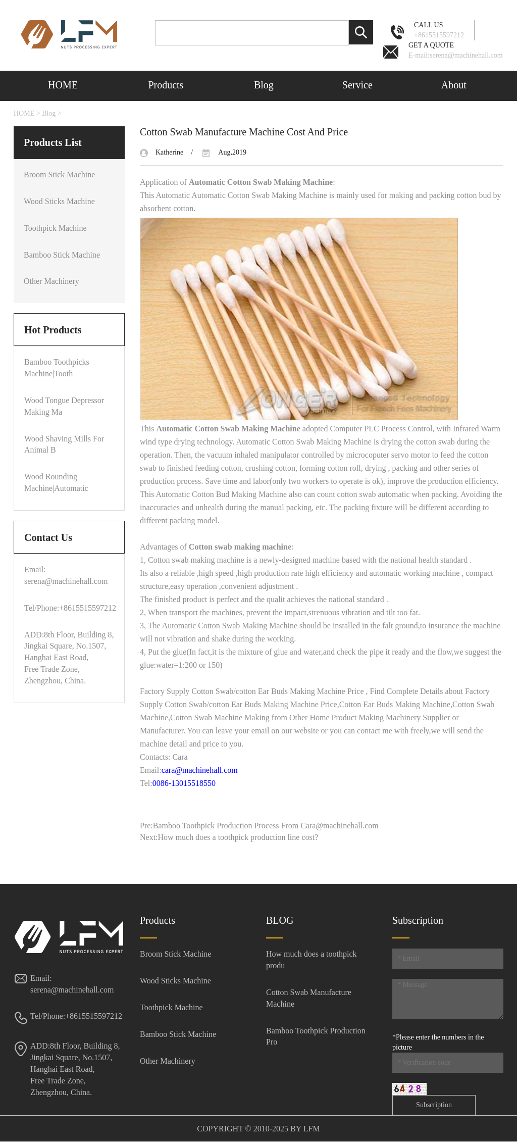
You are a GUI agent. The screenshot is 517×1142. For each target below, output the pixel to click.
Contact (63, 113)
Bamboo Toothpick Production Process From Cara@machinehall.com (266, 825)
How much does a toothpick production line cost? (238, 837)
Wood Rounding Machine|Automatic (56, 482)
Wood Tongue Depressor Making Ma (64, 406)
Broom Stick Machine (59, 174)
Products (165, 84)
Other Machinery (51, 281)
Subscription (434, 1105)
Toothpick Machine (55, 228)
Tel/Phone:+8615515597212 (69, 608)
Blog (264, 84)
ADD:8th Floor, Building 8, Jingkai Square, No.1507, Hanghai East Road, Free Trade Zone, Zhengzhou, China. (75, 1068)
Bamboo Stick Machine (62, 255)
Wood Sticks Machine (59, 201)
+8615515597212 (439, 29)
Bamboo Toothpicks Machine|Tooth (56, 368)
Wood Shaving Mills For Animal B (64, 444)
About (454, 84)
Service (357, 84)
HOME (63, 84)
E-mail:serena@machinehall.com (455, 49)
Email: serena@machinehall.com (66, 575)
